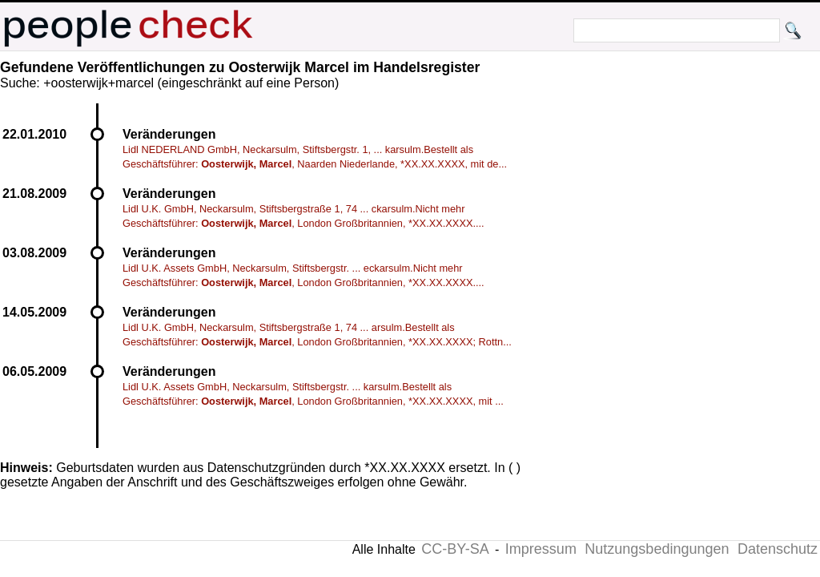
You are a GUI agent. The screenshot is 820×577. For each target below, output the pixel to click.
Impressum (541, 549)
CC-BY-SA (454, 549)
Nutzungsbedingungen (657, 549)
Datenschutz (778, 549)
